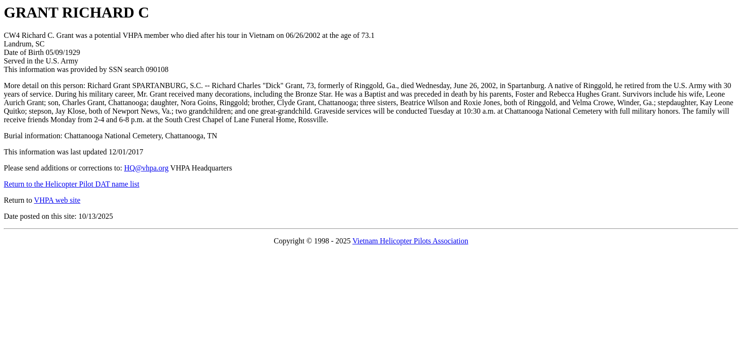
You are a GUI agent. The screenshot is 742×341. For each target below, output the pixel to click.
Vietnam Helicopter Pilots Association (410, 241)
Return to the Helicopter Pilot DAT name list (71, 184)
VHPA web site (57, 200)
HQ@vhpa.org (146, 168)
